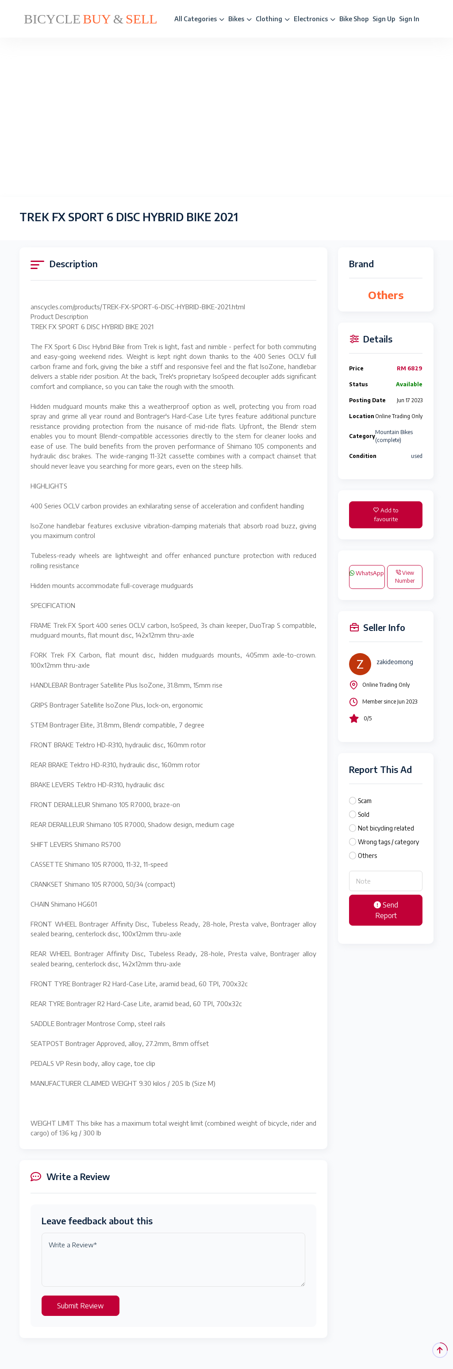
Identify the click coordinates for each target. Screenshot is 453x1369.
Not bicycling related (386, 828)
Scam (365, 800)
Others (367, 855)
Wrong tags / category (388, 842)
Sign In (409, 19)
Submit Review (80, 1305)
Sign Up (383, 19)
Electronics (314, 19)
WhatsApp (366, 573)
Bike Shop (354, 19)
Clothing (273, 19)
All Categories (199, 19)
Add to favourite (386, 515)
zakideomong (394, 661)
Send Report (386, 910)
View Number (405, 576)
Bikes (240, 19)
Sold (363, 814)
